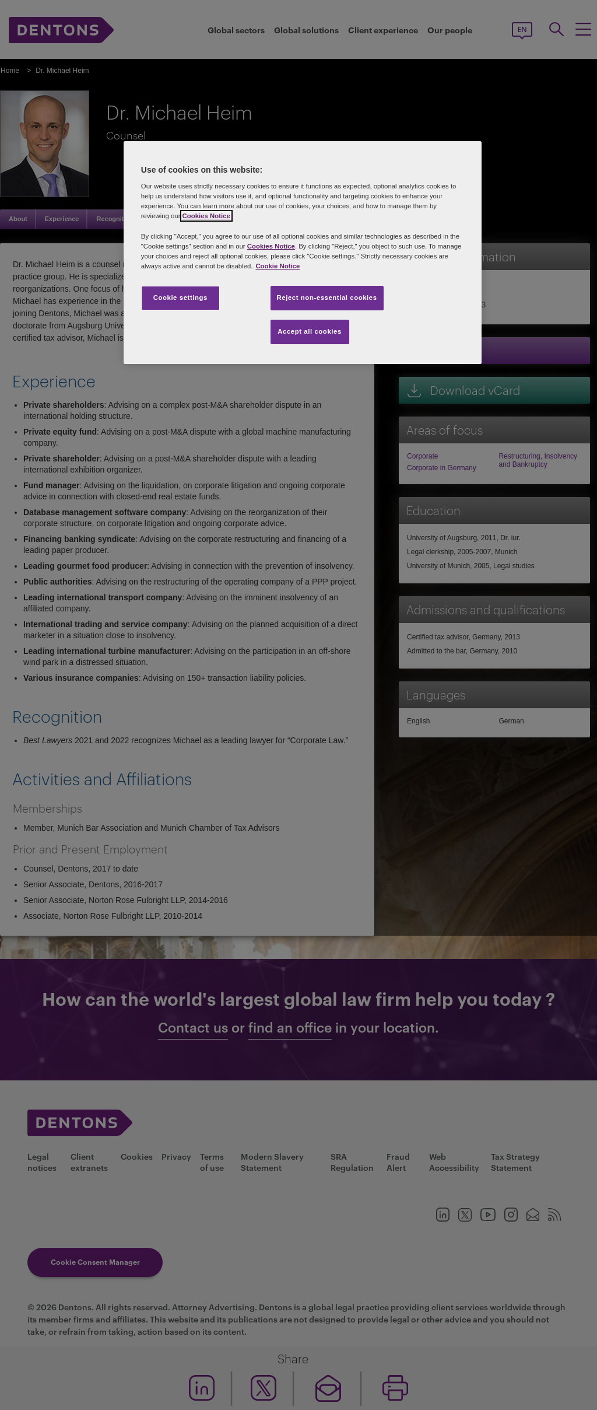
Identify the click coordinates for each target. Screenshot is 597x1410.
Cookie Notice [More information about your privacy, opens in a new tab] (277, 266)
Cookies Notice (206, 215)
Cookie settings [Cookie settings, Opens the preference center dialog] (180, 297)
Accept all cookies (310, 331)
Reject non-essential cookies (327, 297)
